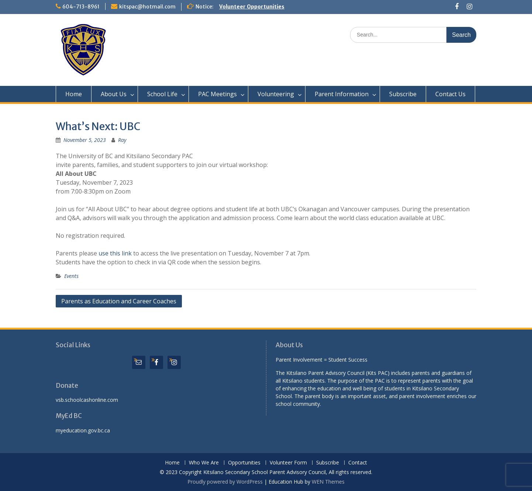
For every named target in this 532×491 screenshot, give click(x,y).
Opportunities (244, 462)
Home (73, 94)
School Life (162, 94)
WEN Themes (328, 481)
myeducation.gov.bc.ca (83, 430)
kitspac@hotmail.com (147, 6)
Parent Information (342, 94)
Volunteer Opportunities (251, 6)
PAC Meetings (217, 94)
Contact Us (450, 94)
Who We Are (204, 462)
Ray (122, 139)
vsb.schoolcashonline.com (87, 399)
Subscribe (403, 94)
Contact (357, 462)
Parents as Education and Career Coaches (118, 301)
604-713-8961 (81, 6)
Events (71, 275)
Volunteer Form (288, 462)
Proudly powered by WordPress (225, 481)
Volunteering (276, 94)
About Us (114, 94)
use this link (115, 253)
